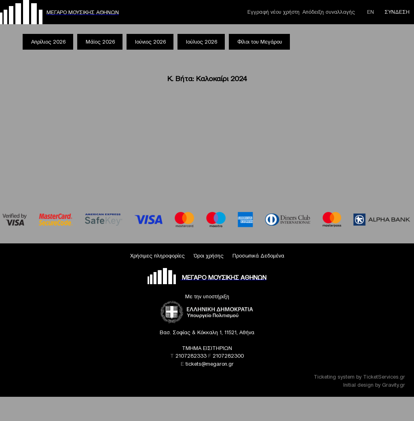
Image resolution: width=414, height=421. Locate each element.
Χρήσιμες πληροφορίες (157, 255)
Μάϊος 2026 (100, 41)
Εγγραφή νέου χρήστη (273, 11)
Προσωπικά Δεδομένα (258, 255)
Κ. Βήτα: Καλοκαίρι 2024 (207, 78)
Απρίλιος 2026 (48, 41)
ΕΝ (370, 11)
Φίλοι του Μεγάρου (259, 41)
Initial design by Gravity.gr (374, 384)
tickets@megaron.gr (210, 363)
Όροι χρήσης (209, 255)
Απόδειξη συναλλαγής (328, 11)
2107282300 (228, 355)
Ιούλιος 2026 (201, 41)
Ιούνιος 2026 (150, 41)
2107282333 (191, 355)
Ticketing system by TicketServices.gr (359, 376)
